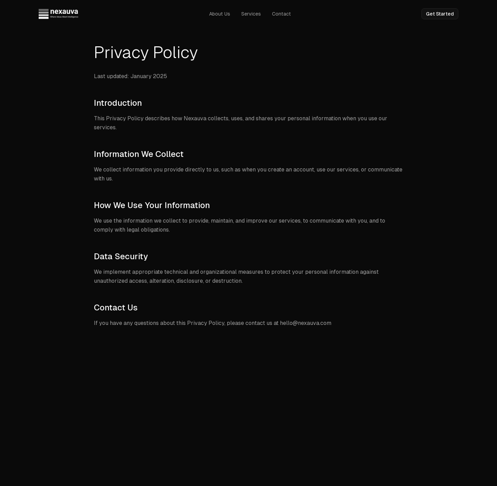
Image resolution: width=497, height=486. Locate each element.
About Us (219, 14)
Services (251, 14)
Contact (281, 14)
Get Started (440, 14)
